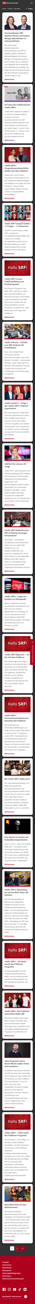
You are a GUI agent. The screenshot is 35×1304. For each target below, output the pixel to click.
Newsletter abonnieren (14, 1296)
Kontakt (5, 1262)
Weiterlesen (9, 79)
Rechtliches (7, 1268)
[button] (32, 3)
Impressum (6, 1265)
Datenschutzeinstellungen (13, 1279)
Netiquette (6, 1270)
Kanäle (10, 9)
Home (4, 9)
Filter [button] (29, 9)
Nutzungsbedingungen (11, 1273)
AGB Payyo (6, 1276)
